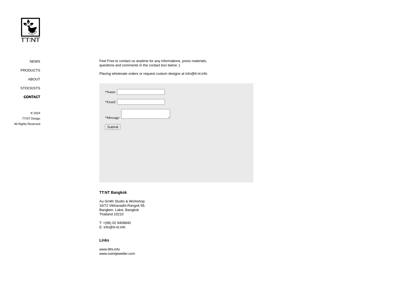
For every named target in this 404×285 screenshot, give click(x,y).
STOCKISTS (30, 88)
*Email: (110, 102)
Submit (112, 129)
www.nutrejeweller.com (117, 254)
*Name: (110, 92)
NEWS (35, 61)
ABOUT (34, 79)
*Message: (112, 119)
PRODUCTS (30, 70)
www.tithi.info (109, 249)
